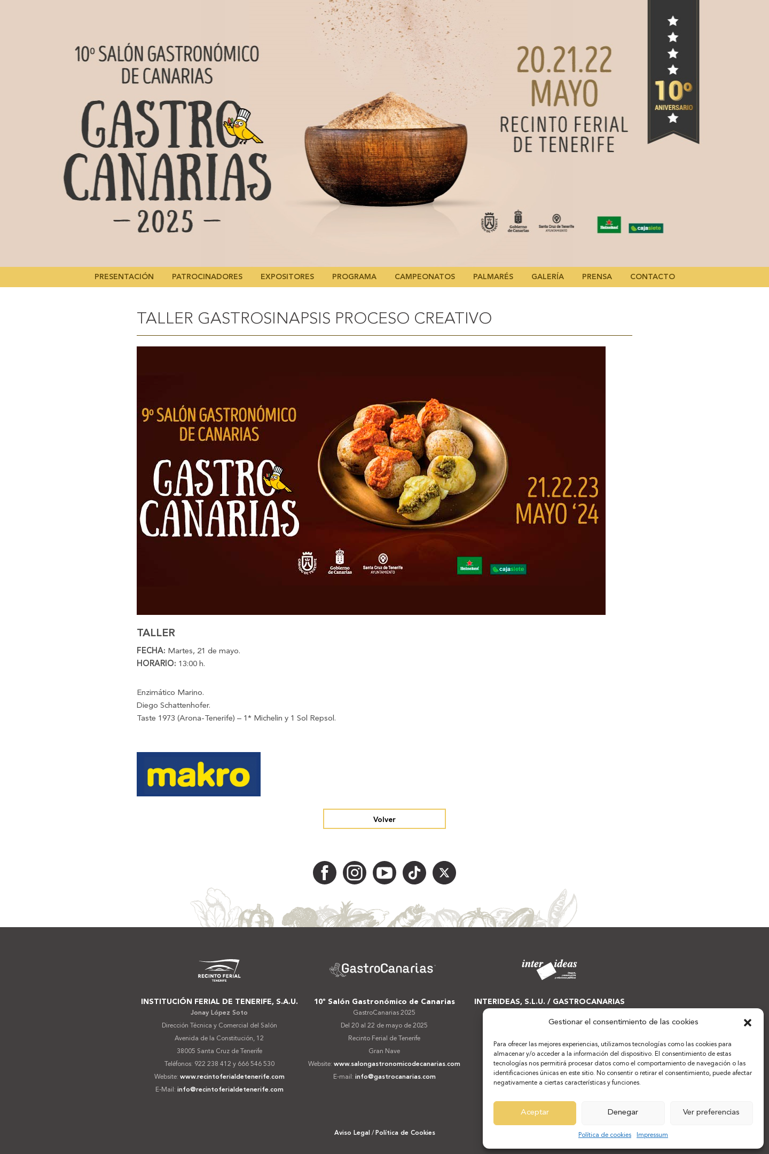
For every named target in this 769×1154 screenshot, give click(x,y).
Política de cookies (604, 1135)
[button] (747, 1022)
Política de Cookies (405, 1133)
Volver (384, 820)
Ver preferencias (711, 1113)
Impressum (652, 1135)
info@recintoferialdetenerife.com (230, 1090)
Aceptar (535, 1113)
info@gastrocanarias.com (395, 1077)
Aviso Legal (352, 1133)
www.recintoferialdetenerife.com (232, 1077)
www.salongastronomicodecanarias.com (397, 1064)
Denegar (623, 1113)
